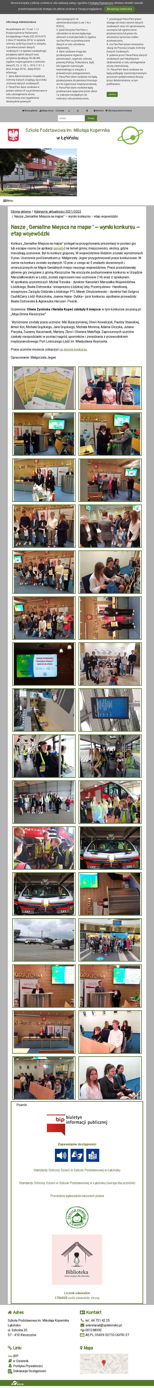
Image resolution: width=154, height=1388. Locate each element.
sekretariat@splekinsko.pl (101, 1325)
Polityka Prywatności (25, 1366)
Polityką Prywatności (101, 2)
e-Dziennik (18, 1361)
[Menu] (77, 200)
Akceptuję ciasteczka (119, 8)
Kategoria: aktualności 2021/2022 (57, 212)
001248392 (91, 1330)
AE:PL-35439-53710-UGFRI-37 (104, 1335)
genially (58, 248)
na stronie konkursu (73, 349)
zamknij (112, 94)
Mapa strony (47, 111)
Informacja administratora (119, 111)
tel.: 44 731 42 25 (95, 1320)
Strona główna (29, 111)
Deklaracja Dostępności (27, 1371)
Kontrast (99, 111)
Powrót (21, 1105)
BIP (13, 1356)
